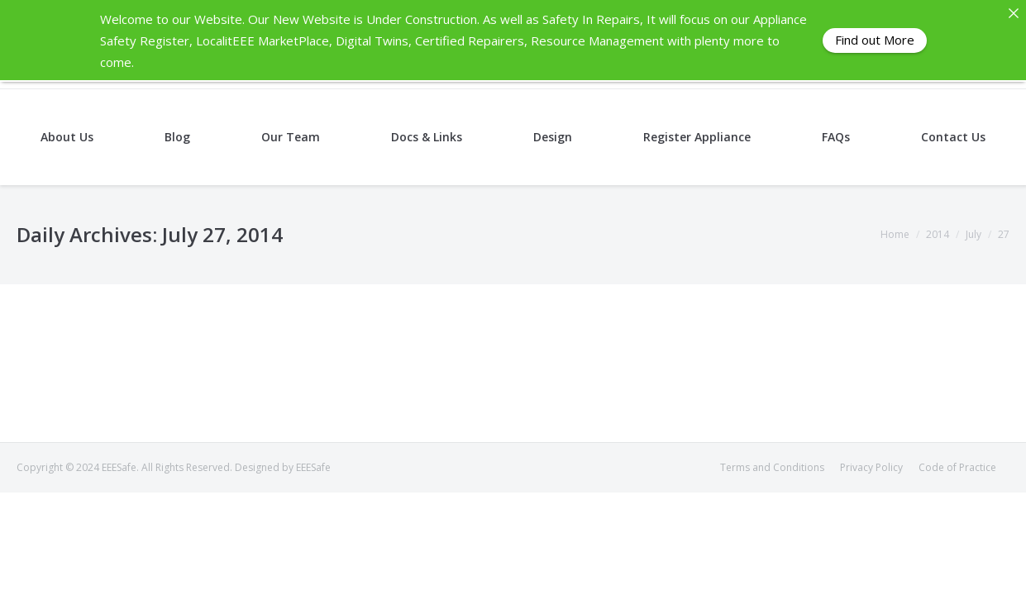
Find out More (874, 39)
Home (894, 234)
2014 (937, 234)
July (973, 234)
